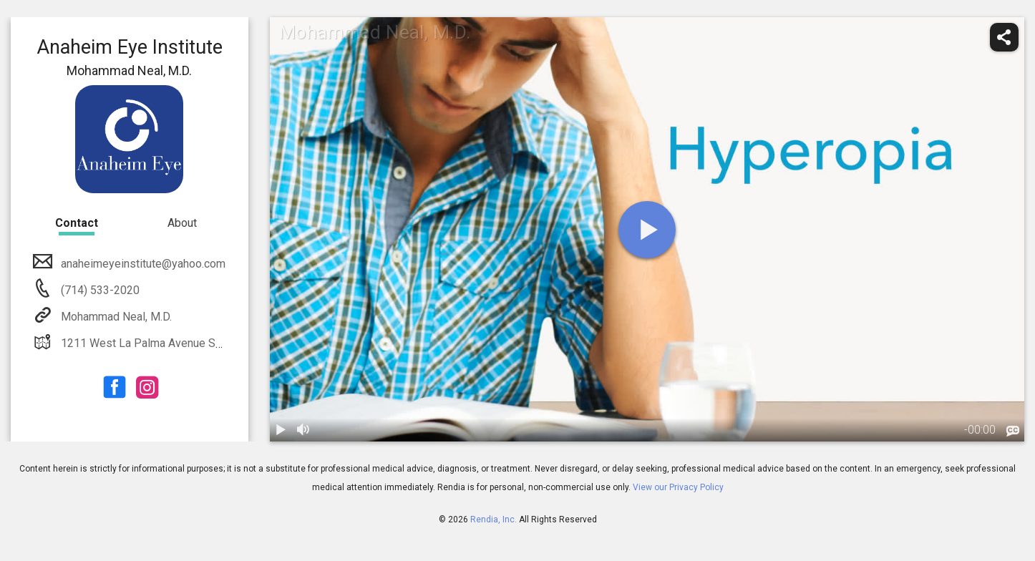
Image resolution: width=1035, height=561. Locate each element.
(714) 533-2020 (99, 290)
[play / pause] (281, 430)
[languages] (1012, 431)
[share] (1004, 37)
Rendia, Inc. (493, 519)
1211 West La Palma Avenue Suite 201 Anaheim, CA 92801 (207, 343)
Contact (76, 223)
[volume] (304, 430)
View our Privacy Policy (678, 487)
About (182, 223)
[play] (647, 229)
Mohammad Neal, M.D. (115, 316)
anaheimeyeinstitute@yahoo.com (141, 263)
